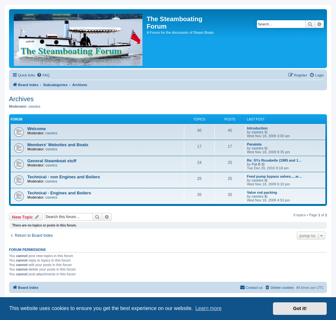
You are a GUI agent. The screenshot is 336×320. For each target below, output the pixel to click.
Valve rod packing (262, 192)
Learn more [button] (208, 308)
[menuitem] (43, 75)
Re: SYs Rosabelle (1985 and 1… (274, 160)
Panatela (254, 144)
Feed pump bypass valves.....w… (274, 176)
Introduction (257, 128)
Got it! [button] (300, 308)
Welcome (36, 128)
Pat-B (256, 164)
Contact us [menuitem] (251, 287)
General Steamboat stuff (51, 160)
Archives (21, 98)
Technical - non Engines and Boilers (63, 176)
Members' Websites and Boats (57, 144)
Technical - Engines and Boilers (59, 193)
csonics (35, 106)
